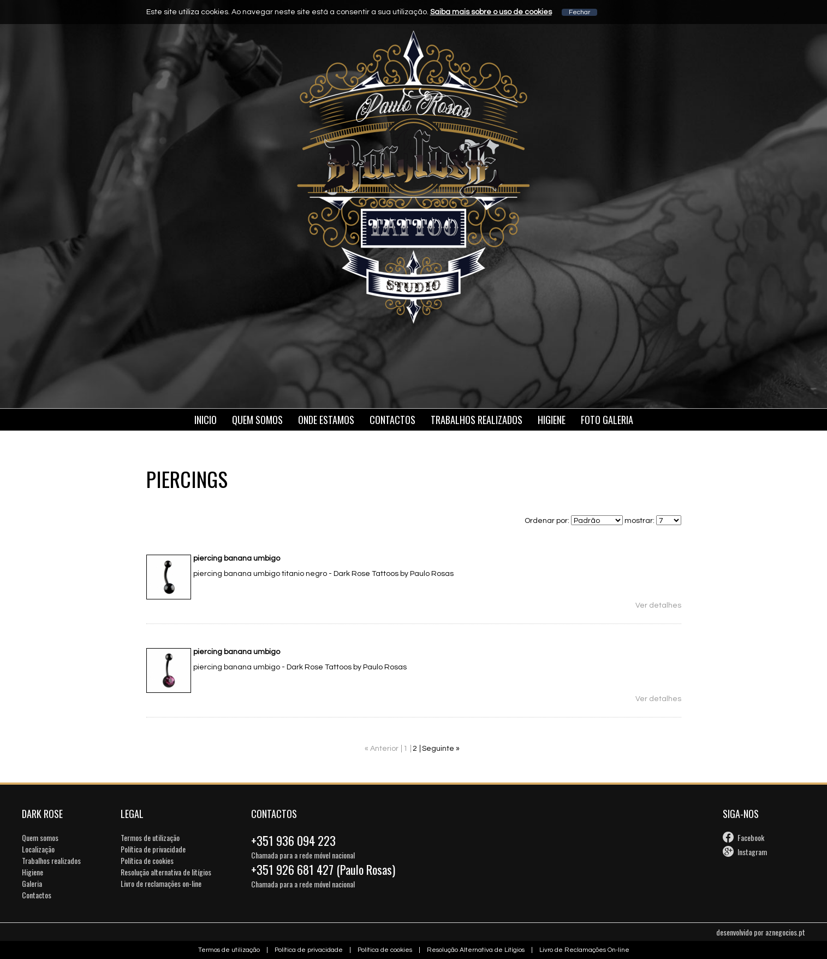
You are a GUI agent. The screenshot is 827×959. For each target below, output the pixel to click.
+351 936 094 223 (293, 840)
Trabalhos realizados (51, 860)
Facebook (750, 837)
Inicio (205, 420)
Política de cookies (147, 860)
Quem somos (257, 420)
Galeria (32, 883)
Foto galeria (607, 420)
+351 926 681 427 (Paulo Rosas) (323, 869)
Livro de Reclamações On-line (584, 950)
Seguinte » (441, 748)
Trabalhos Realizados (476, 420)
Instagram (752, 851)
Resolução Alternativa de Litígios (476, 950)
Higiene (552, 420)
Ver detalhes (658, 605)
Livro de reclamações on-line (161, 883)
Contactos (392, 420)
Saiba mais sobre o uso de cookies (491, 12)
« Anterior (381, 748)
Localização (38, 849)
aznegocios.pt (785, 932)
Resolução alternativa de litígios (166, 872)
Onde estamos (326, 420)
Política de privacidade (153, 849)
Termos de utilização (150, 837)
